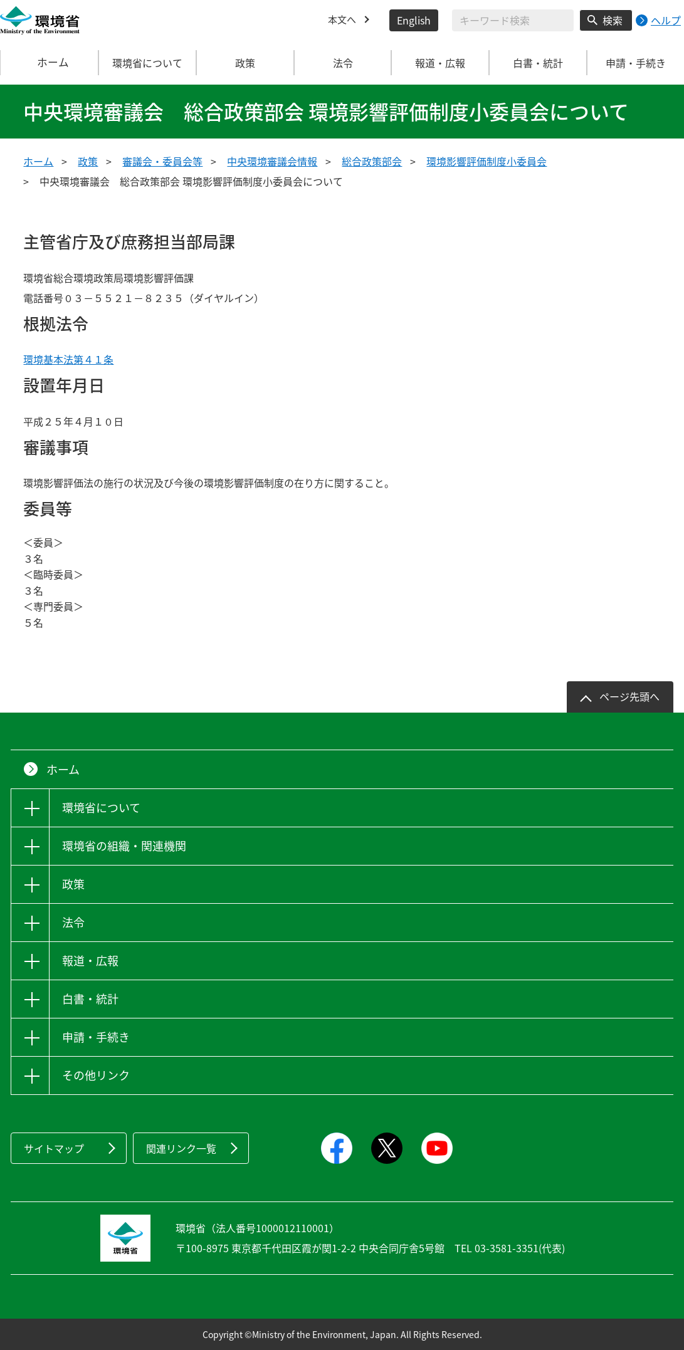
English (414, 20)
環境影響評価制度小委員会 (486, 161)
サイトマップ (54, 1148)
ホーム (49, 62)
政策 (88, 161)
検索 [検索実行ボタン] (612, 20)
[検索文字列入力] (513, 20)
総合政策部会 (372, 161)
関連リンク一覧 (181, 1148)
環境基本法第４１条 (68, 359)
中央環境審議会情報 (272, 161)
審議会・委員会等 (162, 161)
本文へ (343, 20)
